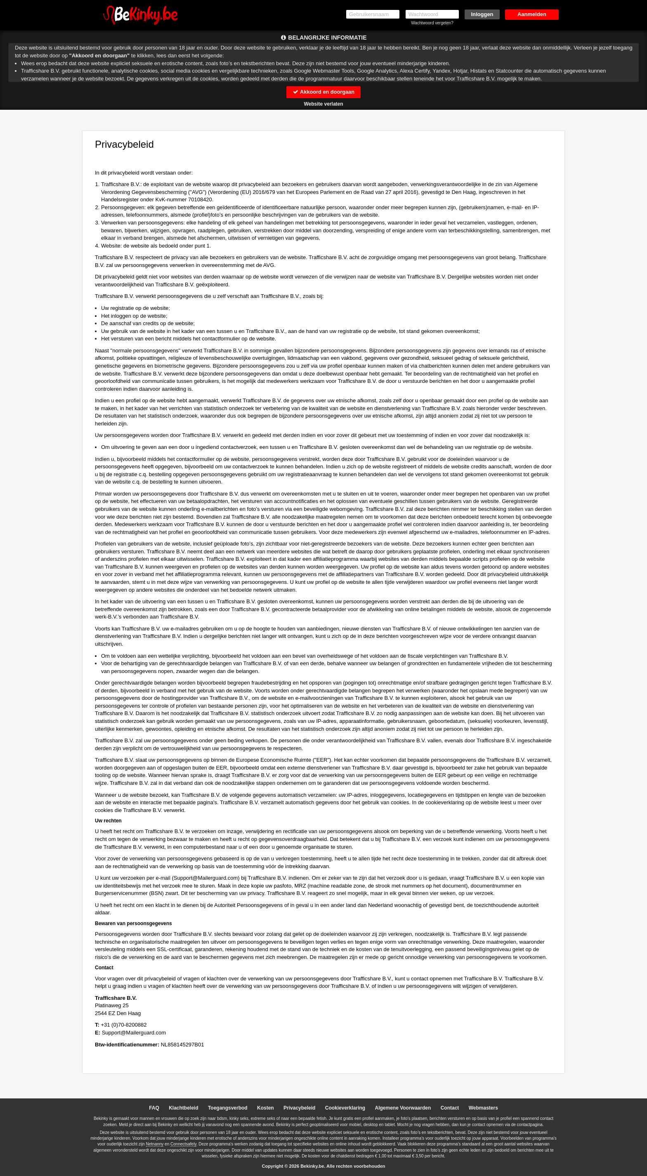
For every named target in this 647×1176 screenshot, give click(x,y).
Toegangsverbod (228, 1108)
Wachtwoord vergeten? (432, 23)
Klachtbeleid (183, 1108)
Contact (450, 1108)
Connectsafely (183, 1144)
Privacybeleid (299, 1108)
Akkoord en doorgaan (323, 92)
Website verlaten (323, 104)
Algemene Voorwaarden (403, 1108)
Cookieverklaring (345, 1108)
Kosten (265, 1108)
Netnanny (155, 1144)
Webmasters (483, 1108)
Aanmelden (531, 14)
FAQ (154, 1108)
